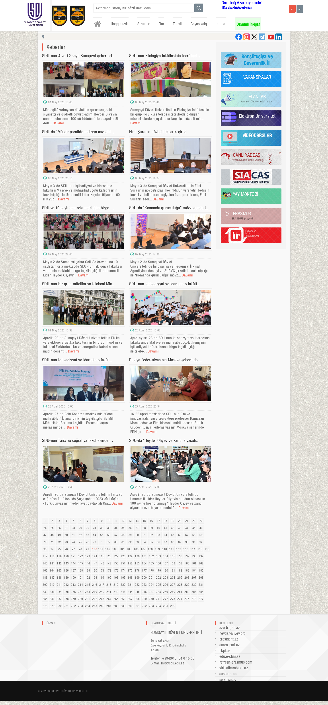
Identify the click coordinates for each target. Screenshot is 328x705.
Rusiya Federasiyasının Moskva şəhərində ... (165, 359)
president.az (228, 639)
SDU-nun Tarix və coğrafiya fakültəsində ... (77, 440)
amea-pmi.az (229, 644)
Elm (161, 24)
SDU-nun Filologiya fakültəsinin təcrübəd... (164, 55)
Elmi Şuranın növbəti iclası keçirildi (158, 131)
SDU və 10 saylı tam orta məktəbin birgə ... (78, 207)
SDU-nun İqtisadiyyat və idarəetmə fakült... (165, 283)
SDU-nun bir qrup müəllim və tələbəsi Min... (79, 283)
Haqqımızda (120, 24)
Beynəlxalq (199, 24)
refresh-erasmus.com (235, 662)
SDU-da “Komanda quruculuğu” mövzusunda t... (169, 207)
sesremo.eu (228, 673)
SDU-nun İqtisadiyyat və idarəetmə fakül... (77, 359)
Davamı (58, 123)
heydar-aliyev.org (232, 633)
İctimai (221, 24)
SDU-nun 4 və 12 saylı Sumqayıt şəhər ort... (79, 55)
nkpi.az (224, 650)
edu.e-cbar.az (229, 656)
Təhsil (177, 24)
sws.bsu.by (227, 679)
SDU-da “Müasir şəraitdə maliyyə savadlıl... (78, 131)
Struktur (143, 24)
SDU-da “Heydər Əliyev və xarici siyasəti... (164, 440)
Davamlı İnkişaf (248, 24)
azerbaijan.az (229, 627)
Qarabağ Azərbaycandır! (242, 2)
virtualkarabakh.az (233, 668)
